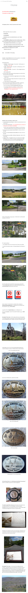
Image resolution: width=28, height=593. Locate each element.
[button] (1, 1)
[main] (14, 5)
